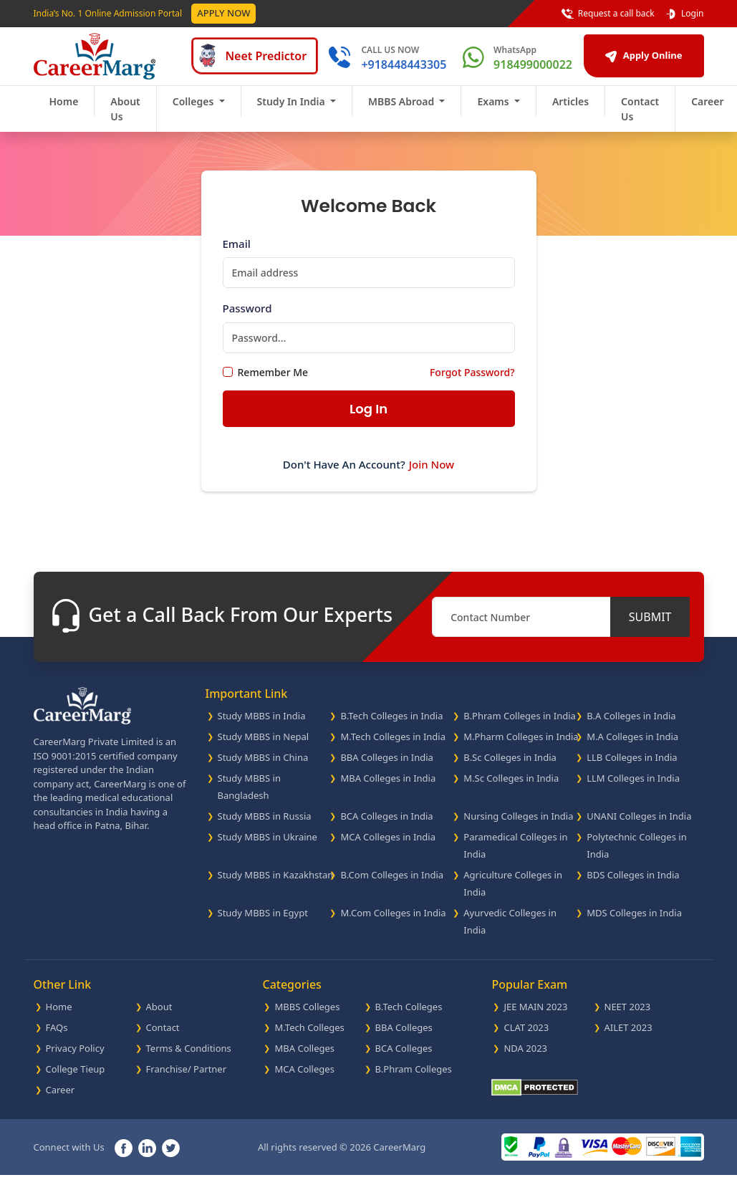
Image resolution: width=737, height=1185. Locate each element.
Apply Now (223, 12)
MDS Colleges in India (634, 922)
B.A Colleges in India (631, 725)
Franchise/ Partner (186, 1079)
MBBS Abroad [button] (402, 111)
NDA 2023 (525, 1058)
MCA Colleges (304, 1079)
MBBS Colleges (306, 1016)
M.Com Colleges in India (392, 922)
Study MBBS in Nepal (263, 746)
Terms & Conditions (188, 1058)
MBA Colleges (304, 1058)
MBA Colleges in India (387, 788)
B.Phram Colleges (413, 1079)
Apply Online (628, 61)
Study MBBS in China (263, 767)
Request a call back (608, 13)
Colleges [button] (194, 111)
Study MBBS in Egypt (263, 922)
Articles (570, 111)
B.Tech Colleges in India (391, 725)
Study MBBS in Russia (265, 826)
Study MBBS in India (262, 725)
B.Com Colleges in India (391, 884)
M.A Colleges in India (632, 746)
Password (247, 318)
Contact (163, 1037)
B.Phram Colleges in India (519, 725)
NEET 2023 (627, 1016)
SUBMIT (650, 627)
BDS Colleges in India (633, 884)
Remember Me (273, 382)
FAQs (57, 1037)
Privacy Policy (75, 1058)
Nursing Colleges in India (518, 826)
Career (60, 1099)
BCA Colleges (404, 1058)
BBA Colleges (404, 1037)
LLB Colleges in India (632, 767)
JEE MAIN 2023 (535, 1016)
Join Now (431, 474)
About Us (125, 119)
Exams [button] (494, 111)
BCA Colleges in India (386, 826)
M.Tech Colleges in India (392, 746)
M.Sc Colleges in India (511, 788)
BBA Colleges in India (386, 767)
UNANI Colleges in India (639, 826)
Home (64, 111)
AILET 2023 (628, 1037)
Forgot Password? (472, 382)
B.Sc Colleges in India (509, 767)
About (159, 1016)
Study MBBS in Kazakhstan (276, 884)
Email (237, 253)
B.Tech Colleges (409, 1016)
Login (684, 13)
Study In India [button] (292, 111)
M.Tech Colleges (309, 1037)
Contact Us (640, 119)
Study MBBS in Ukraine (267, 846)
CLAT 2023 (526, 1037)
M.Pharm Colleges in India (520, 746)
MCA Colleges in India (387, 846)
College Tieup (75, 1079)
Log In (368, 419)
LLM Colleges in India (633, 788)
